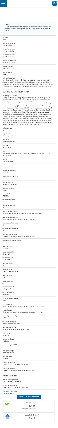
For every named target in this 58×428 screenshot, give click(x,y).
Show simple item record (29, 397)
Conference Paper (8, 393)
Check (32, 418)
